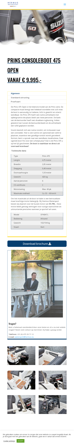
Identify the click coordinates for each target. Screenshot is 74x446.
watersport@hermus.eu (24, 337)
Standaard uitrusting (20, 97)
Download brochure (37, 244)
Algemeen (15, 93)
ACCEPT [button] (20, 441)
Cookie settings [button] (9, 441)
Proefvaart (16, 101)
